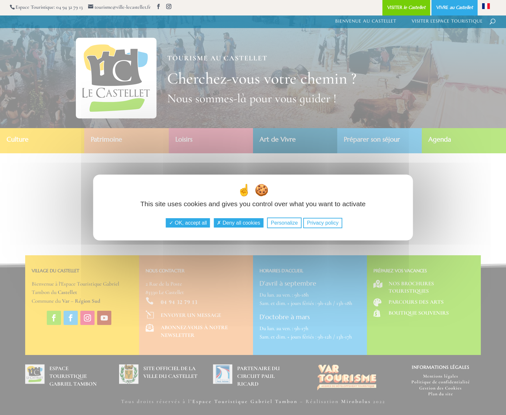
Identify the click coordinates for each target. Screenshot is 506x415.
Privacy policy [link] (323, 223)
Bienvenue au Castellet (365, 21)
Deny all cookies (238, 223)
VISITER (406, 7)
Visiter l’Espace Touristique (447, 21)
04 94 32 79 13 (69, 7)
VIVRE (454, 7)
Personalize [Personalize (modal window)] (284, 223)
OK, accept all (188, 223)
